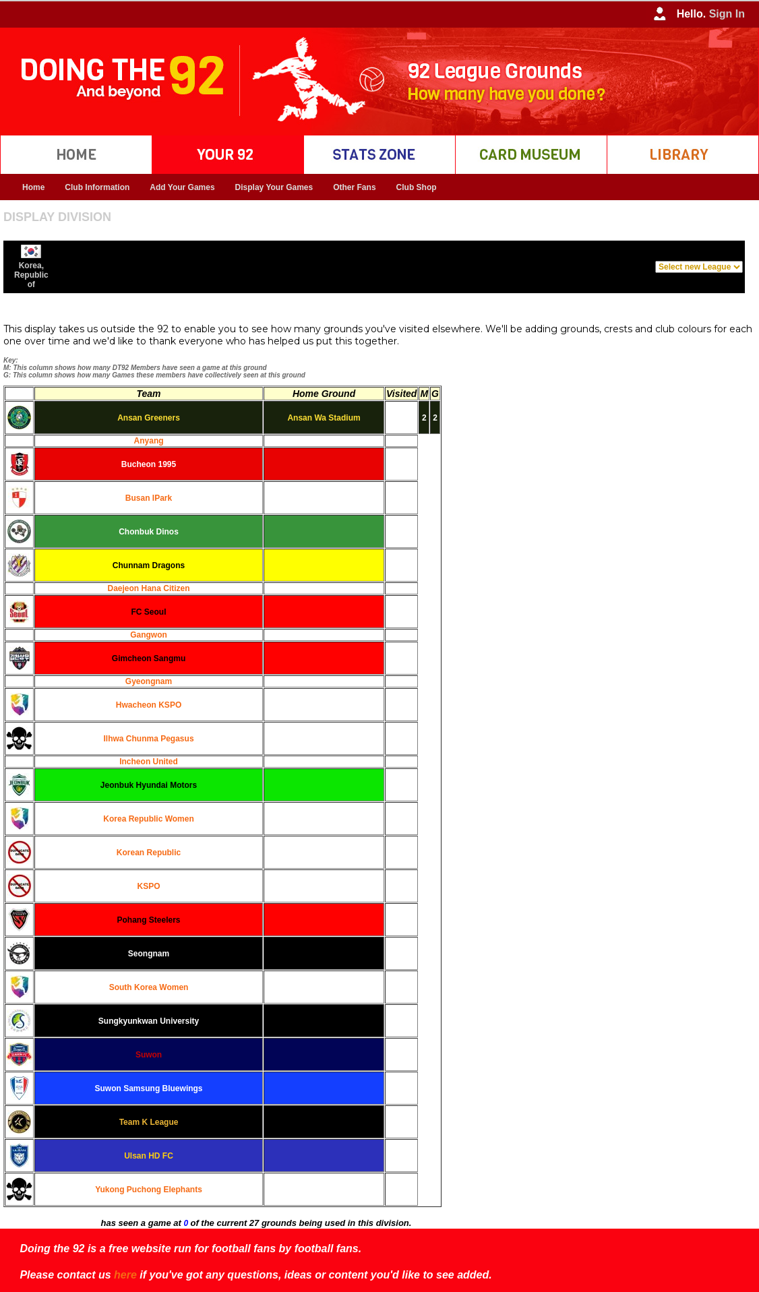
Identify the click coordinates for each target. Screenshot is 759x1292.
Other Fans (354, 187)
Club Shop (416, 187)
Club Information (97, 187)
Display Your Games (274, 187)
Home (33, 187)
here (125, 1275)
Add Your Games (182, 187)
